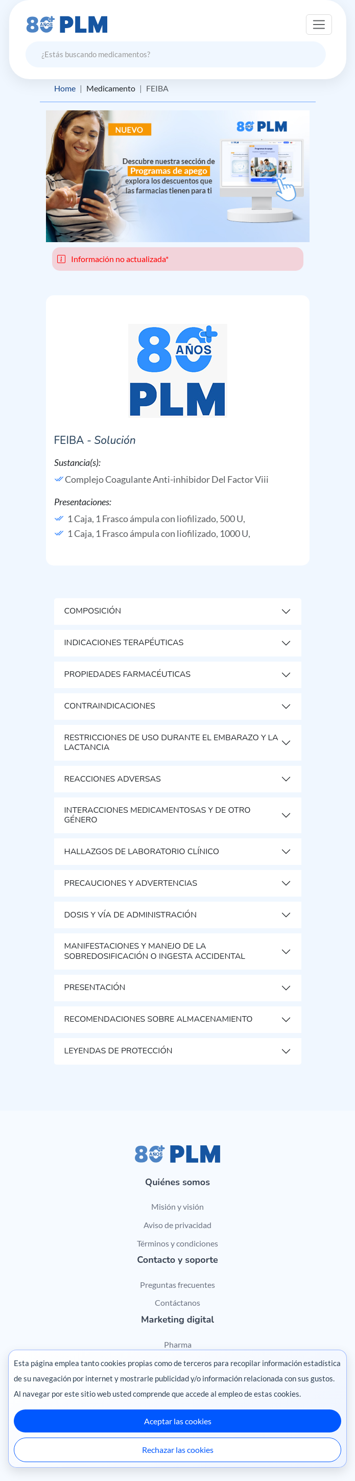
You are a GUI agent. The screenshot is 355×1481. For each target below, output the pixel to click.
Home (65, 88)
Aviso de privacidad (177, 1225)
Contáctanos (177, 1302)
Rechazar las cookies (178, 1449)
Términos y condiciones (177, 1243)
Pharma (178, 1344)
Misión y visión (177, 1206)
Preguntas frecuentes (177, 1284)
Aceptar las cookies (177, 1421)
